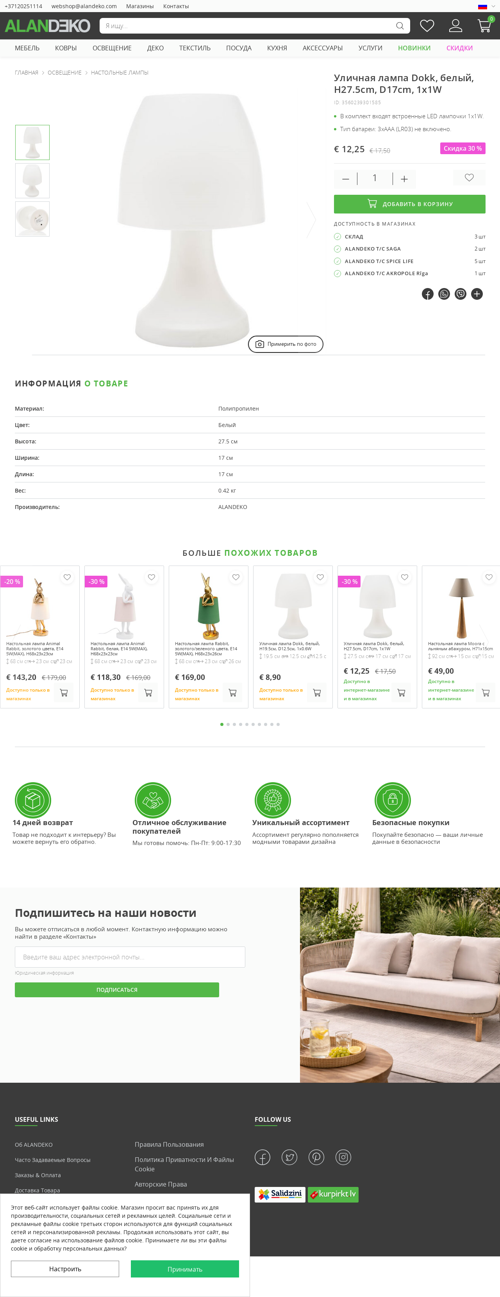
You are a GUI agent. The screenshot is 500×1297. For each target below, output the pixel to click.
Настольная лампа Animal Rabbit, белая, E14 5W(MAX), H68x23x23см (119, 654)
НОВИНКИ (414, 48)
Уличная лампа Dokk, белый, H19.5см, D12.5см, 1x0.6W (292, 651)
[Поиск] (255, 26)
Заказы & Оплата (40, 1184)
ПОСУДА (239, 48)
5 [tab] (246, 733)
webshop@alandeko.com (84, 6)
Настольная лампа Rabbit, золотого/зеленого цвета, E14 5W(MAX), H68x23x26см (205, 654)
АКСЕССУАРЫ (323, 48)
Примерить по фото (285, 344)
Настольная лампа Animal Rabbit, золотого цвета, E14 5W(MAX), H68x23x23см (38, 654)
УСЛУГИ (370, 48)
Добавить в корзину (409, 203)
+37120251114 (23, 6)
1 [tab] (221, 733)
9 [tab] (271, 733)
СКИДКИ (459, 48)
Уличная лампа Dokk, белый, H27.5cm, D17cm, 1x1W (376, 651)
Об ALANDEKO (36, 1153)
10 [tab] (278, 733)
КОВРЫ (66, 48)
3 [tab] (234, 733)
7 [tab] (259, 733)
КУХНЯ (277, 48)
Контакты (176, 6)
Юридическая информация (44, 982)
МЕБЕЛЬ (27, 48)
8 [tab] (265, 733)
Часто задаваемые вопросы (57, 1169)
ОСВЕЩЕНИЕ (112, 48)
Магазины (140, 6)
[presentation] (311, 220)
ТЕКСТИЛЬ (195, 48)
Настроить (65, 1269)
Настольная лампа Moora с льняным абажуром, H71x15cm (456, 651)
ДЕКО (155, 48)
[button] (486, 25)
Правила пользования (169, 1153)
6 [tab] (253, 733)
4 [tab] (240, 733)
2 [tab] (228, 733)
